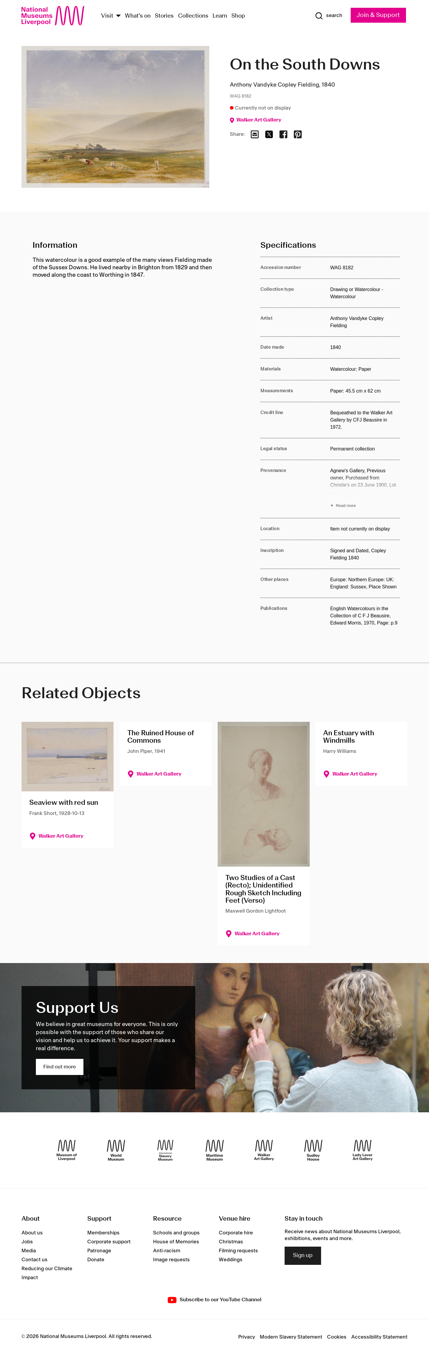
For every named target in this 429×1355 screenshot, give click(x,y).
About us (32, 1233)
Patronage (99, 1251)
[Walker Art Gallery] (264, 1150)
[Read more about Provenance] (365, 489)
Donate (95, 1259)
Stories (164, 16)
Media (29, 1251)
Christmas (231, 1242)
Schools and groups (176, 1233)
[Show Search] (328, 16)
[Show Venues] (118, 16)
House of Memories (176, 1242)
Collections (193, 16)
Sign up (303, 1256)
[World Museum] (116, 1150)
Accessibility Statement (379, 1337)
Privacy (246, 1337)
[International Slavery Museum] (165, 1150)
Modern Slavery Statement (291, 1337)
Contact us (35, 1259)
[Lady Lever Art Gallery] (362, 1150)
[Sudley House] (313, 1150)
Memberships (103, 1233)
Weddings (230, 1259)
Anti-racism (166, 1251)
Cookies (336, 1337)
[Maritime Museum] (214, 1150)
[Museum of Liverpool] (66, 1150)
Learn (220, 16)
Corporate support (109, 1242)
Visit (107, 16)
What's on (138, 16)
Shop (238, 16)
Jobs (27, 1242)
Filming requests (238, 1251)
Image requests (171, 1259)
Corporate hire (236, 1233)
